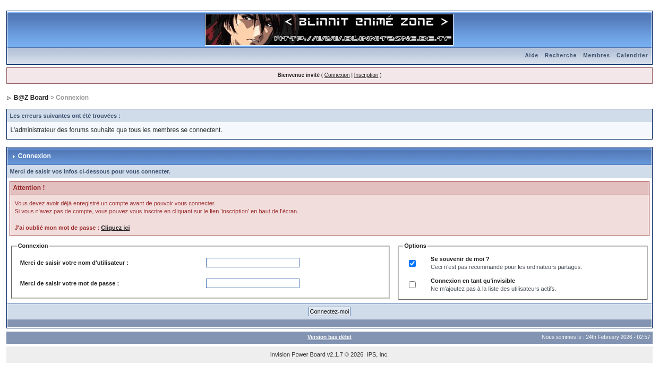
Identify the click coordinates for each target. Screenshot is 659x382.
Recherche (561, 55)
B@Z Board (31, 97)
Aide (531, 55)
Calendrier (632, 55)
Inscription (366, 75)
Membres (596, 55)
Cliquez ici (115, 227)
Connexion (337, 75)
